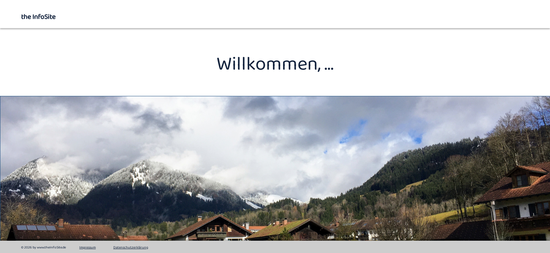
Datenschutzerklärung (130, 248)
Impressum (87, 248)
